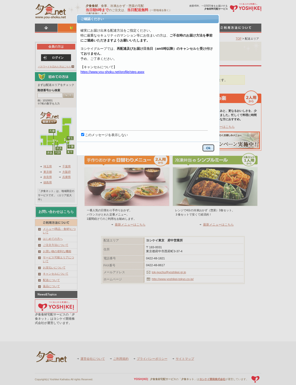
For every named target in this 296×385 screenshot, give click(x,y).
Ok (208, 148)
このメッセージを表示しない (106, 135)
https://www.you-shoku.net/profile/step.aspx (112, 72)
